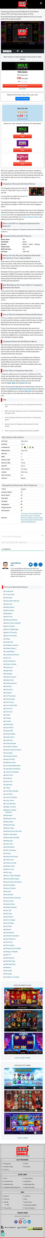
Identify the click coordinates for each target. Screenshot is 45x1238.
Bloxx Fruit (8, 617)
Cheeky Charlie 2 (10, 648)
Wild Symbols (32, 522)
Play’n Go (6, 1169)
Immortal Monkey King (12, 766)
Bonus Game (25, 516)
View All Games (22, 1138)
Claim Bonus (22, 86)
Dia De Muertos (10, 661)
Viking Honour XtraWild (13, 948)
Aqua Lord (8, 604)
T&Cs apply (23, 81)
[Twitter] (36, 565)
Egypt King (8, 670)
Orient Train (9, 844)
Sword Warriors (10, 939)
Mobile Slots (27, 1181)
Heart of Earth (10, 759)
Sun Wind (8, 926)
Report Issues (28, 1202)
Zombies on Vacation (12, 977)
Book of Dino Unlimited (12, 623)
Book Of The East (11, 632)
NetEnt (26, 1163)
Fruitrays (8, 718)
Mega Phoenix (10, 825)
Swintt (23, 444)
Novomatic (27, 1166)
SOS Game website (27, 570)
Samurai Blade (10, 885)
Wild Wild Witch (10, 964)
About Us (6, 1196)
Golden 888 (9, 731)
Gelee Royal (9, 724)
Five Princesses (10, 696)
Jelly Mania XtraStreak (12, 769)
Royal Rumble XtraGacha (13, 882)
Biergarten (8, 613)
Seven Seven (9, 901)
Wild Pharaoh (9, 958)
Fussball (8, 721)
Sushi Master (9, 933)
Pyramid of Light (10, 863)
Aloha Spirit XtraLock (12, 601)
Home (5, 1178)
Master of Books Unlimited (10, 811)
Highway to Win (10, 762)
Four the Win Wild (11, 705)
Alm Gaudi (8, 598)
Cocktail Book (9, 651)
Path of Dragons (10, 850)
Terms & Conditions (29, 1208)
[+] (25, 542)
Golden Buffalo (10, 734)
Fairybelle (8, 693)
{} (22, 542)
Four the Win (9, 702)
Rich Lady (8, 872)
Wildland (8, 967)
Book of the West (11, 636)
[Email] (31, 565)
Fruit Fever (8, 712)
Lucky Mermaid (10, 804)
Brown (31, 516)
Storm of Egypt (10, 920)
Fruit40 (7, 715)
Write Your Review (23, 99)
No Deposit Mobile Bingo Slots (12, 1187)
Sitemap (6, 1202)
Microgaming (7, 1163)
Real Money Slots (8, 1184)
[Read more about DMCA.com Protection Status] (35, 1228)
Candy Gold (9, 642)
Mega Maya (9, 822)
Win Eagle (8, 971)
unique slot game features (30, 217)
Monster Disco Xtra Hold (13, 831)
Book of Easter (10, 626)
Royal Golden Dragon (12, 879)
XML (8, 1204)
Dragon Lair (9, 667)
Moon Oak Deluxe (11, 834)
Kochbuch (8, 778)
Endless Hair (9, 680)
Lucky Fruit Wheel (11, 797)
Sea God (8, 891)
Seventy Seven (10, 904)
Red (31, 520)
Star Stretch (9, 917)
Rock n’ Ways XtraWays (13, 875)
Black (37, 514)
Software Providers (29, 1187)
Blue (40, 514)
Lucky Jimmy (9, 800)
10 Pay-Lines (25, 514)
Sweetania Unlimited (12, 936)
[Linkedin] (40, 565)
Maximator (8, 815)
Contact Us (27, 1196)
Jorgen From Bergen (12, 772)
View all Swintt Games (22, 1058)
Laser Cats (8, 781)
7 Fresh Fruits (9, 594)
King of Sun (9, 775)
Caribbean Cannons (11, 645)
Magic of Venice (10, 807)
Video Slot (24, 522)
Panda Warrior (10, 847)
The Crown (8, 942)
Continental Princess (12, 655)
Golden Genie (9, 737)
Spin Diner (8, 914)
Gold (22, 518)
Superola (8, 929)
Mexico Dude (9, 828)
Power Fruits (9, 860)
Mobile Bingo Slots (29, 1184)
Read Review (22, 89)
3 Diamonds (9, 591)
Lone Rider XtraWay (11, 791)
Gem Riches (9, 728)
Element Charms (10, 677)
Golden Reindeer (10, 743)
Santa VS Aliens (10, 888)
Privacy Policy (7, 1208)
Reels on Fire (9, 869)
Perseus (8, 853)
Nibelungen (9, 841)
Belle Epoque (9, 610)
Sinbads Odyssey (11, 907)
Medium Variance (33, 518)
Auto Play (32, 514)
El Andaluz (8, 674)
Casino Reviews (28, 1178)
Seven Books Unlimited (12, 898)
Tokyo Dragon (9, 945)
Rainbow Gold (9, 866)
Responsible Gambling (30, 1205)
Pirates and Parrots (11, 856)
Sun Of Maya (9, 923)
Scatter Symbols (38, 520)
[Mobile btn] (41, 3)
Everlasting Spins (11, 683)
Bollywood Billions (11, 620)
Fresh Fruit (8, 708)
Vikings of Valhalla (11, 952)
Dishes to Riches (10, 664)
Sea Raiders (9, 895)
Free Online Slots (8, 1181)
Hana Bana (9, 753)
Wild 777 (8, 955)
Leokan (7, 788)
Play (22, 136)
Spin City (8, 910)
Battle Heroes (9, 607)
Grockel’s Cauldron (11, 747)
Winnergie (8, 974)
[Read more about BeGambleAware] (10, 1227)
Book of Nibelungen (11, 629)
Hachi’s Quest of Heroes (13, 750)
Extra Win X (9, 689)
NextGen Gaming (8, 1166)
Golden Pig (8, 740)
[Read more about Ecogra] (22, 1227)
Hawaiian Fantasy (11, 756)
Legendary (8, 785)
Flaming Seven (10, 699)
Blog (25, 1199)
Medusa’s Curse (10, 818)
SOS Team (6, 1199)
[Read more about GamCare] (2, 1227)
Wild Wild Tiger (10, 961)
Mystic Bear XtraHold (12, 837)
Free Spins (37, 516)
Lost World (8, 794)
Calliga (7, 639)
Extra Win (8, 686)
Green (26, 518)
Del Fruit (8, 658)
